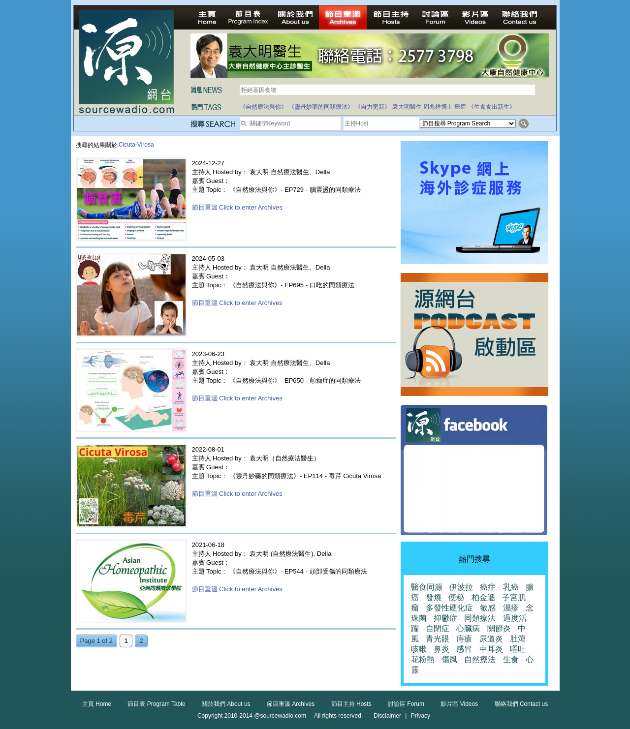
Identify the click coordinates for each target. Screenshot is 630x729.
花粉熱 (423, 659)
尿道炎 (491, 639)
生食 (511, 659)
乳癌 (511, 587)
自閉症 (437, 628)
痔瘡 (464, 639)
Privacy (420, 715)
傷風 (449, 659)
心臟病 (468, 628)
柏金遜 (483, 597)
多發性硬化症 (449, 608)
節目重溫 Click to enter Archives (237, 207)
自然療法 (480, 659)
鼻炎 (441, 649)
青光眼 (437, 639)
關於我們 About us (226, 703)
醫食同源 (426, 587)
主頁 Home (96, 703)
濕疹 (511, 608)
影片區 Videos (459, 703)
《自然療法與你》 (263, 106)
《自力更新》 (372, 106)
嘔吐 (518, 649)
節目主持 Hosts (351, 703)
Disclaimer (387, 715)
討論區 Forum (406, 703)
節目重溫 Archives (291, 703)
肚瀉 (518, 639)
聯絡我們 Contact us (521, 703)
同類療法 (480, 618)
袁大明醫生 (407, 106)
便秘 (456, 597)
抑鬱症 (445, 618)
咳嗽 (419, 649)
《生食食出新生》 (491, 106)
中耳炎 (491, 649)
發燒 (433, 597)
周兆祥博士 (438, 106)
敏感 (488, 608)
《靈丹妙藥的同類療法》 (320, 106)
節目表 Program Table (156, 703)
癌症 (460, 106)
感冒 (464, 649)
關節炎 (499, 628)
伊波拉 (461, 587)
